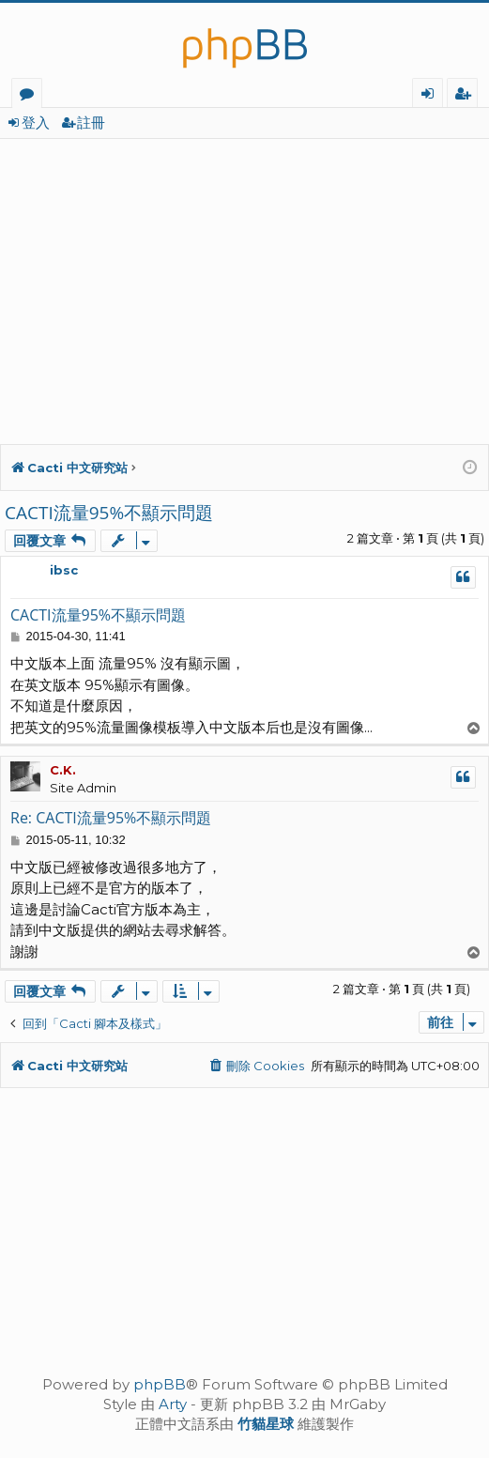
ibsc (64, 569)
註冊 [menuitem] (466, 96)
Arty (173, 1404)
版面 (30, 96)
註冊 (91, 122)
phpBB (159, 1384)
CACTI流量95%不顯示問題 (109, 512)
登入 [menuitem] (431, 96)
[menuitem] (256, 1065)
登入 (36, 122)
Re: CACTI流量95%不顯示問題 (110, 817)
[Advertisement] (244, 279)
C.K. (63, 769)
